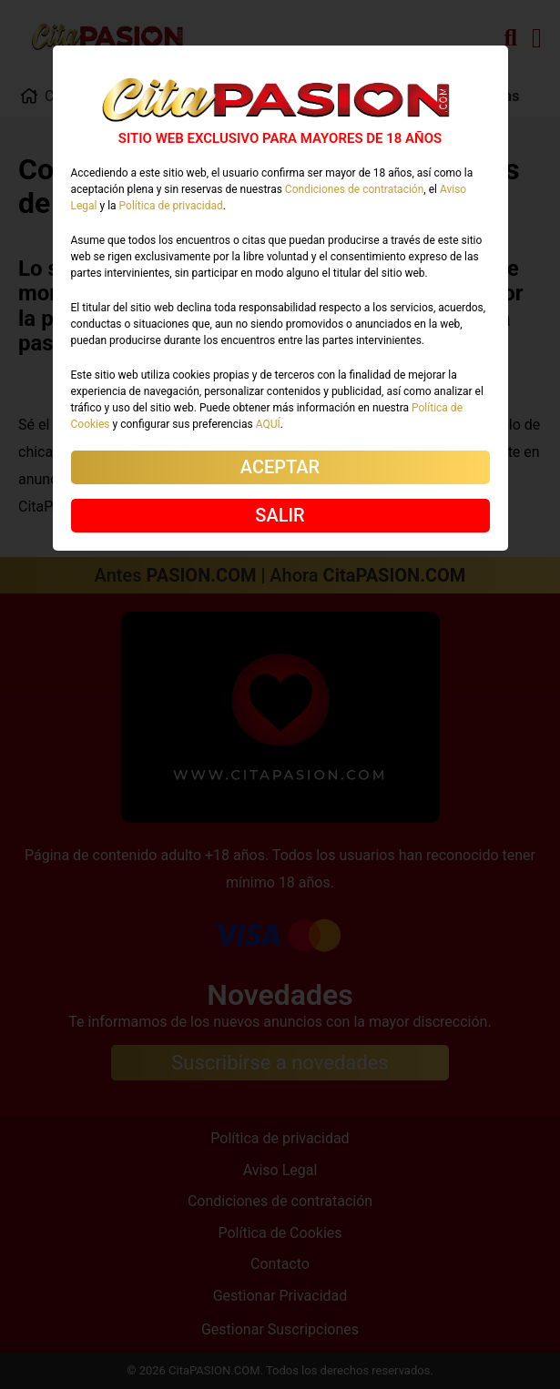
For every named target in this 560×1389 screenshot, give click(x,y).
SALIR (279, 515)
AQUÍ (268, 424)
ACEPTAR (280, 467)
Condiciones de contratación (354, 189)
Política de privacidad (171, 205)
